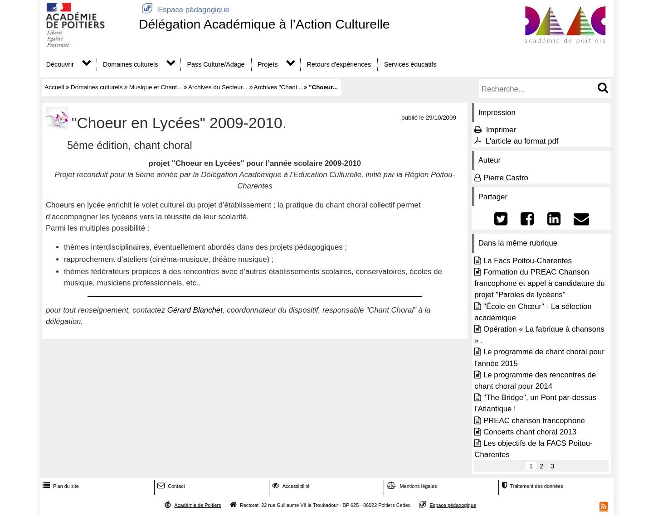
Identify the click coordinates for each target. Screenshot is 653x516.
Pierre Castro (505, 178)
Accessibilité (290, 486)
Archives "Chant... (278, 87)
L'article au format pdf (522, 141)
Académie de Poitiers (197, 505)
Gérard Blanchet (195, 310)
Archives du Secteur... (218, 87)
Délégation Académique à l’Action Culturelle (264, 24)
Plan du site (60, 486)
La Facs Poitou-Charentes (527, 260)
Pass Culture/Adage (216, 64)
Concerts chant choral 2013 (529, 432)
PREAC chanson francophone (534, 420)
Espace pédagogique (184, 9)
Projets (268, 64)
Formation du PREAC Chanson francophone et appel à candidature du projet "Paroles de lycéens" (539, 283)
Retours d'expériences (339, 64)
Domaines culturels (130, 64)
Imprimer (501, 129)
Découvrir (60, 64)
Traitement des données (531, 486)
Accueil (54, 87)
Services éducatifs (410, 64)
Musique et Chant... (155, 87)
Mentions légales (411, 486)
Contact (170, 486)
